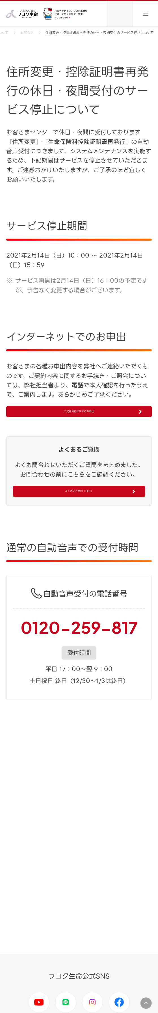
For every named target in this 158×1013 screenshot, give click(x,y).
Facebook (119, 1002)
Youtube (39, 1002)
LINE (65, 1002)
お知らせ (27, 32)
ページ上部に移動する (146, 1003)
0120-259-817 (79, 655)
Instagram (92, 1002)
